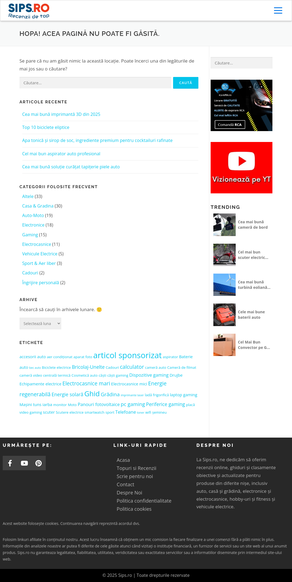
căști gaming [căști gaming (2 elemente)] (117, 375)
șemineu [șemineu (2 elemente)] (159, 412)
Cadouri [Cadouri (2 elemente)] (112, 367)
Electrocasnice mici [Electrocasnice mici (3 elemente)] (129, 383)
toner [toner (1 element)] (140, 412)
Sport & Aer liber (39, 263)
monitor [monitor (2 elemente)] (60, 404)
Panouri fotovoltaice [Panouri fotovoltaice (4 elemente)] (98, 404)
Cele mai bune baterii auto (251, 314)
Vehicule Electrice (40, 254)
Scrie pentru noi (135, 476)
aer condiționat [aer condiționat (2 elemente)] (59, 356)
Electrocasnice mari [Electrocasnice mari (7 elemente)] (86, 383)
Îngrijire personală (40, 283)
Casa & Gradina (38, 206)
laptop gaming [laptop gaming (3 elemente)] (183, 394)
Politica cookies (134, 509)
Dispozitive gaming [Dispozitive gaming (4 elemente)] (148, 375)
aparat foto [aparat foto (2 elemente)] (82, 356)
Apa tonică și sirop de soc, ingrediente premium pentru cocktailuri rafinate (97, 140)
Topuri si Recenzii (136, 468)
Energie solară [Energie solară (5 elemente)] (67, 394)
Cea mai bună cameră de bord (253, 224)
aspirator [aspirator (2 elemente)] (170, 356)
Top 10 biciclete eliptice (45, 127)
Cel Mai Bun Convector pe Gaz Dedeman (254, 344)
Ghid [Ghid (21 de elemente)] (92, 393)
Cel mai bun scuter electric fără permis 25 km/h (251, 254)
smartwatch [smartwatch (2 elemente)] (94, 412)
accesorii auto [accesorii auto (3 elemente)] (33, 356)
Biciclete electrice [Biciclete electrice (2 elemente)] (56, 367)
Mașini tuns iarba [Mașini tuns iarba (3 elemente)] (36, 404)
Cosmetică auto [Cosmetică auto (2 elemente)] (85, 375)
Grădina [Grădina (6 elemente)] (110, 394)
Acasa (123, 460)
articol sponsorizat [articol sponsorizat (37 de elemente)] (127, 355)
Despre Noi (129, 492)
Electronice (33, 225)
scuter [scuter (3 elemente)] (49, 412)
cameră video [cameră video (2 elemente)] (31, 375)
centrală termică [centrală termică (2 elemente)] (56, 375)
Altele (28, 196)
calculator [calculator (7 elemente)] (132, 366)
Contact (125, 484)
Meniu (279, 10)
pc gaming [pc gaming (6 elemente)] (133, 404)
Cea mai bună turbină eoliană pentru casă (252, 284)
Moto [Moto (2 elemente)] (72, 404)
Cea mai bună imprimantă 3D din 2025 (61, 114)
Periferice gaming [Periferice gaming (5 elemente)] (165, 404)
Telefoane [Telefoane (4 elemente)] (125, 412)
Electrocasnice (36, 244)
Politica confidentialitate (144, 500)
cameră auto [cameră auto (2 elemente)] (155, 367)
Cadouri (30, 273)
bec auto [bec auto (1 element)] (35, 368)
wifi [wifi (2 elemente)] (148, 412)
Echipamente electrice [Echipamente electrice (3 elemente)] (41, 383)
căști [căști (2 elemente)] (102, 375)
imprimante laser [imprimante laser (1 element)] (132, 395)
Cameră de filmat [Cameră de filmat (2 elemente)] (181, 367)
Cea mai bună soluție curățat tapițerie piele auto (71, 167)
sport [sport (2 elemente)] (110, 412)
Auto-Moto (33, 215)
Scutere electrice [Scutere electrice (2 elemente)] (70, 412)
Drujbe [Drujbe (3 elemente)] (176, 375)
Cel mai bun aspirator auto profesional (61, 154)
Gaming (30, 235)
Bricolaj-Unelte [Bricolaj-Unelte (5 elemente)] (88, 367)
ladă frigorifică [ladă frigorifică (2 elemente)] (157, 394)
